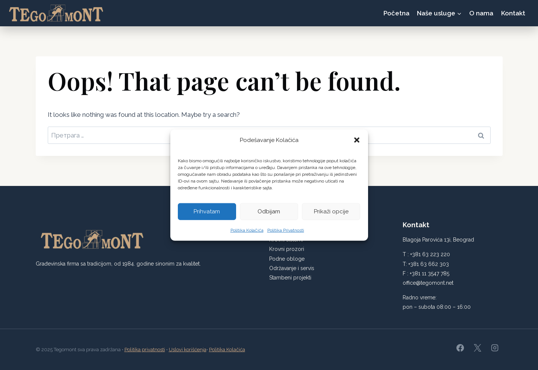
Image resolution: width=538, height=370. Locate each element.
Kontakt (513, 13)
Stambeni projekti (290, 278)
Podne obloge (287, 259)
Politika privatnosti (144, 349)
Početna (396, 13)
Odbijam (269, 213)
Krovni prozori (286, 249)
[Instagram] (494, 347)
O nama (481, 13)
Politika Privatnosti (285, 232)
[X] (477, 347)
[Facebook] (460, 347)
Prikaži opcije (331, 213)
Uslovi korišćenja (187, 349)
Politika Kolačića (247, 232)
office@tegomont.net (428, 283)
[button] (357, 142)
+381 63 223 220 (430, 254)
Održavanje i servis (291, 268)
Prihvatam (207, 213)
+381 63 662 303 (428, 264)
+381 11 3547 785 (429, 273)
